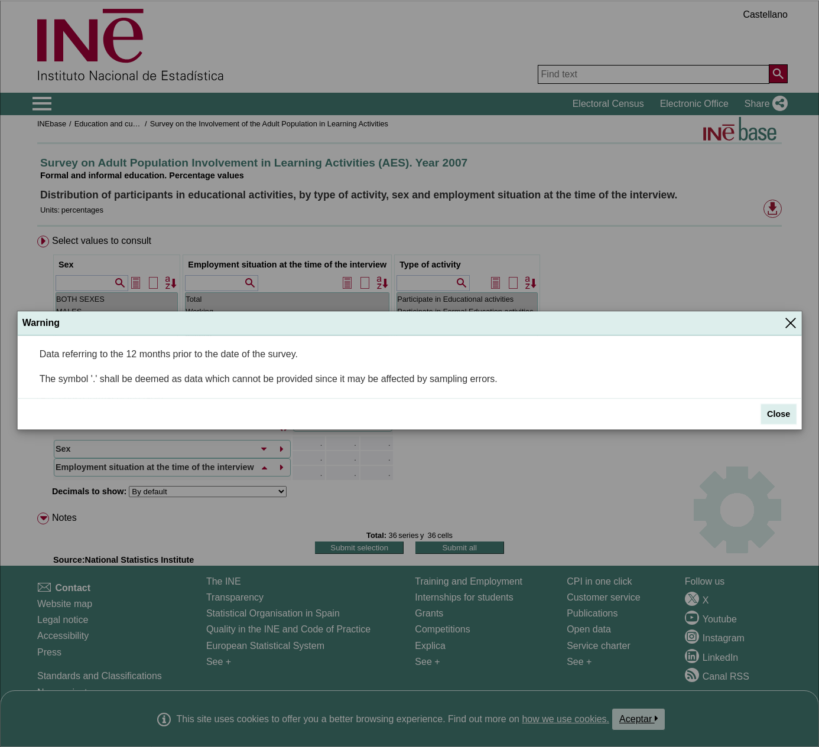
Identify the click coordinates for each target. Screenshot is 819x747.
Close (778, 414)
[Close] (790, 323)
